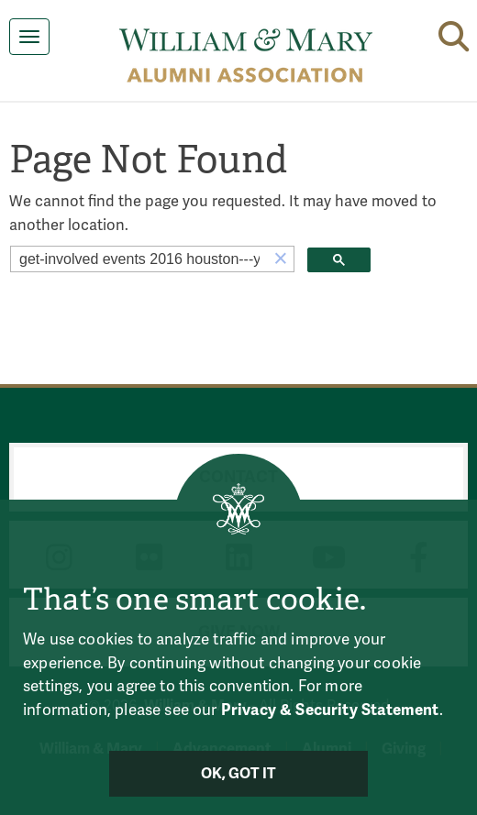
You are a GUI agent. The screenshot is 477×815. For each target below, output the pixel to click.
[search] (139, 259)
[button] (281, 259)
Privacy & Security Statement (330, 710)
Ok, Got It (239, 774)
